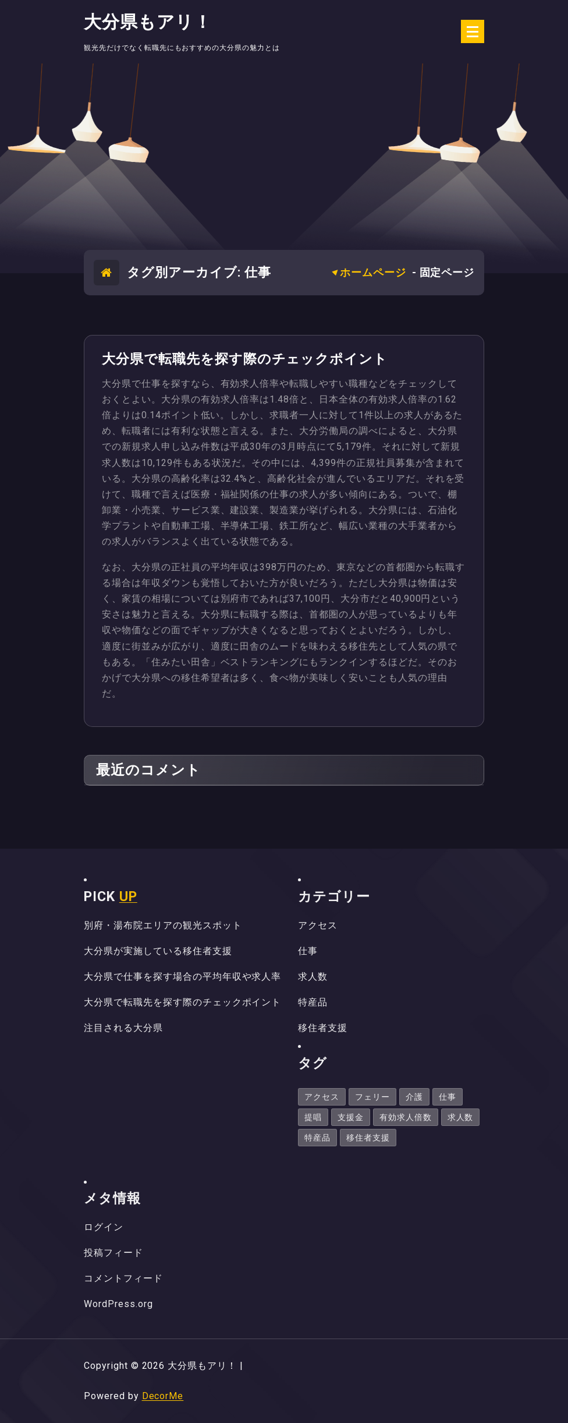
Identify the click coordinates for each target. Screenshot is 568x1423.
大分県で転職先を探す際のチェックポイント (245, 359)
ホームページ (373, 272)
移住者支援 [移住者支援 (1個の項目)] (368, 1137)
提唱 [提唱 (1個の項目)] (313, 1117)
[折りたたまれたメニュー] (472, 31)
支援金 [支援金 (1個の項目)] (351, 1117)
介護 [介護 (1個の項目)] (414, 1096)
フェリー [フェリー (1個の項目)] (372, 1096)
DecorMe (163, 1395)
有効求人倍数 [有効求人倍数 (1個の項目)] (405, 1117)
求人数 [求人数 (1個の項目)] (461, 1117)
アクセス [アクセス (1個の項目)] (321, 1096)
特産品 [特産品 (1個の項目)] (317, 1137)
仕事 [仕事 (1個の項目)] (447, 1096)
